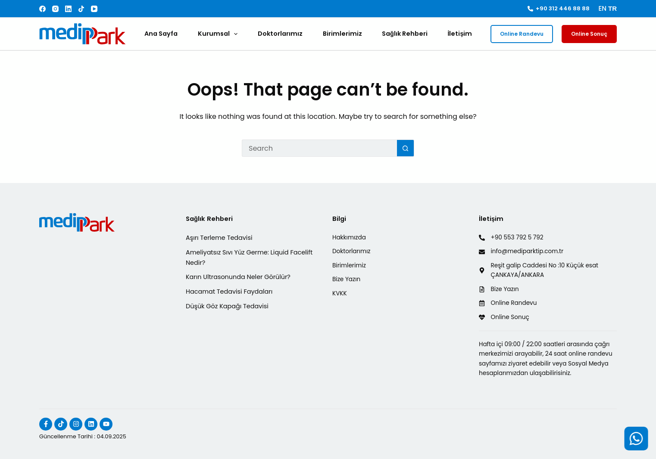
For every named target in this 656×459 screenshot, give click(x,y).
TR (612, 8)
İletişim (459, 33)
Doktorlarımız (280, 33)
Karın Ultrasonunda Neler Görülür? (238, 277)
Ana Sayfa (161, 33)
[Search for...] (319, 148)
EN (602, 8)
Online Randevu (522, 33)
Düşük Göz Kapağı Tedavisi (227, 306)
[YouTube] (94, 9)
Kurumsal (219, 34)
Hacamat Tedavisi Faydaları (229, 291)
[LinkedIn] (68, 9)
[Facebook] (42, 9)
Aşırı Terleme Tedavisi (219, 237)
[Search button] (405, 148)
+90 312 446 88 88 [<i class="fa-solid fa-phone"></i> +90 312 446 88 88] (559, 8)
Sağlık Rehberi (405, 33)
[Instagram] (55, 9)
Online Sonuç (589, 33)
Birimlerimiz (342, 33)
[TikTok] (81, 9)
